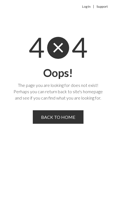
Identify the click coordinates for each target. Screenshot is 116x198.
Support (102, 6)
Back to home (58, 117)
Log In (86, 6)
